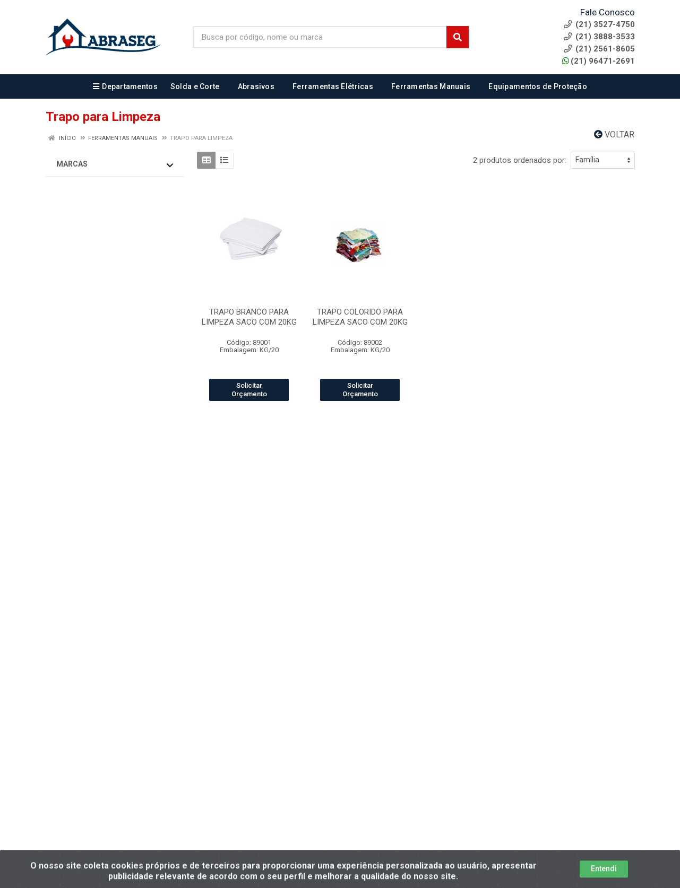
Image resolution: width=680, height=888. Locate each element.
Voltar (614, 134)
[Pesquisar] (457, 37)
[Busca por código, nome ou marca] (320, 37)
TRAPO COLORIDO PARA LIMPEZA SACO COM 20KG (360, 317)
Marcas (114, 164)
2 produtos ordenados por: (519, 160)
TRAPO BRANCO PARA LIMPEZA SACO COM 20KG (249, 317)
